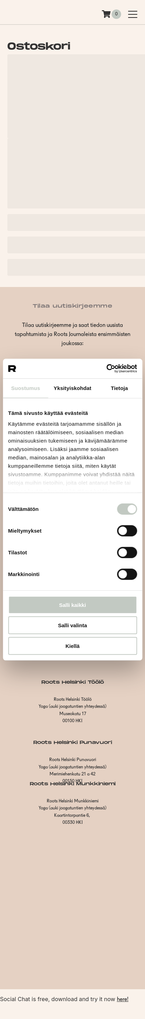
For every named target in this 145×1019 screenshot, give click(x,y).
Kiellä (72, 646)
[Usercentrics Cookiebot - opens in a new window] (106, 368)
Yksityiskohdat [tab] (72, 388)
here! (122, 1000)
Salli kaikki (72, 605)
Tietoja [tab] (119, 388)
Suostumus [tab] (25, 388)
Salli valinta (72, 625)
